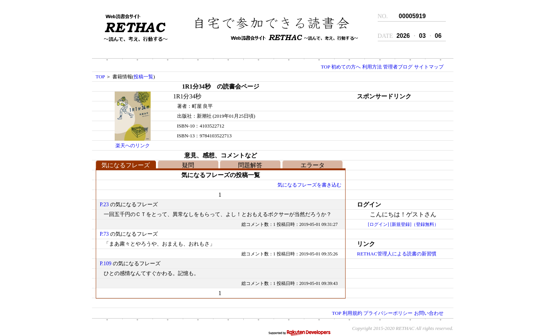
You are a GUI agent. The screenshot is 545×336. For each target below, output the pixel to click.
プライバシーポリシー (388, 313)
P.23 (104, 204)
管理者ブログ (398, 67)
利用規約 (352, 313)
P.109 (106, 263)
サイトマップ (429, 67)
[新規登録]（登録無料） (414, 224)
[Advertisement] (396, 148)
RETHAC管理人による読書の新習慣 (396, 254)
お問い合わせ (429, 313)
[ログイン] (378, 224)
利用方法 (372, 67)
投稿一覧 (143, 76)
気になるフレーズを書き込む (309, 185)
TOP (325, 67)
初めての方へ (346, 67)
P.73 (104, 234)
